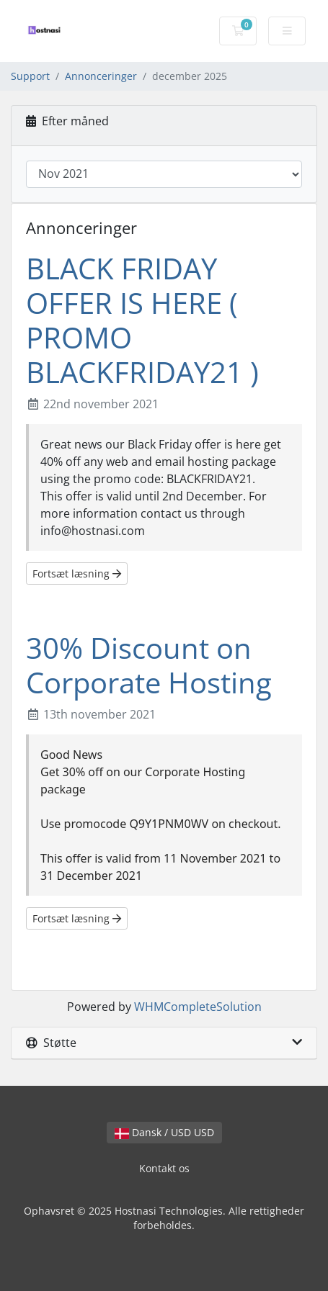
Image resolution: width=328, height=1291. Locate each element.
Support (30, 76)
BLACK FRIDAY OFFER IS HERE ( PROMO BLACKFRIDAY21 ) (142, 320)
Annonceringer (101, 76)
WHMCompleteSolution (198, 1007)
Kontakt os (164, 1168)
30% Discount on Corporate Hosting (149, 665)
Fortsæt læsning (76, 573)
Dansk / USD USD (164, 1132)
